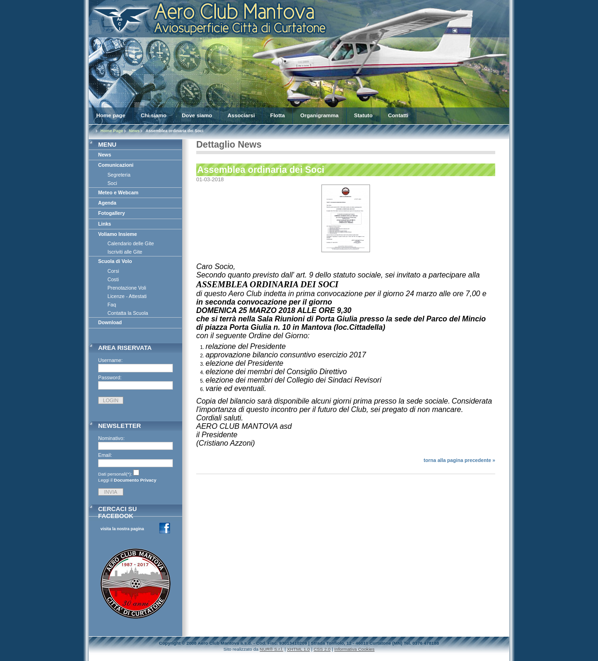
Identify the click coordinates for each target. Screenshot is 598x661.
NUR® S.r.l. (272, 649)
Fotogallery (111, 213)
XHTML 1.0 (298, 649)
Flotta (277, 115)
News (134, 130)
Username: (110, 360)
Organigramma (319, 115)
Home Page (111, 130)
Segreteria (118, 175)
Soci (112, 183)
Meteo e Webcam (118, 192)
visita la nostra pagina (122, 528)
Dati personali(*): (115, 473)
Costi (113, 279)
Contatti (398, 115)
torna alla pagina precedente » (459, 460)
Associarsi (241, 115)
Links (104, 224)
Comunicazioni (116, 165)
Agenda (107, 203)
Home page (110, 115)
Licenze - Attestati (127, 296)
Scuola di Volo (115, 261)
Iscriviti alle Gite (124, 252)
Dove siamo (197, 115)
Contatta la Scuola (127, 313)
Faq (111, 304)
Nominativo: (111, 438)
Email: (105, 455)
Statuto (363, 115)
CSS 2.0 (321, 649)
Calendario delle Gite (130, 243)
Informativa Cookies (355, 649)
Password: (109, 377)
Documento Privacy (135, 480)
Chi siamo (153, 115)
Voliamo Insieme (117, 234)
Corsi (113, 271)
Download (110, 322)
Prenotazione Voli (126, 288)
